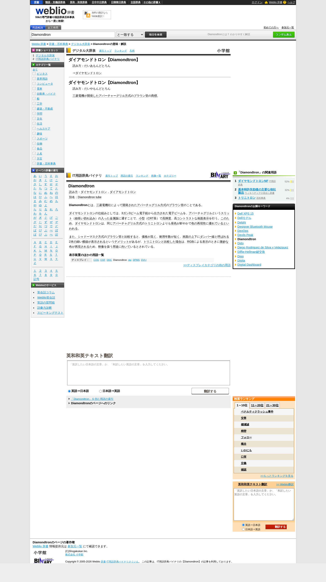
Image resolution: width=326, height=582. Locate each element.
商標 (154, 95)
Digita (241, 260)
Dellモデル (244, 218)
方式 (128, 95)
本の (74, 241)
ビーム (135, 213)
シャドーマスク (88, 236)
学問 (39, 113)
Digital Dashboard (249, 264)
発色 (174, 223)
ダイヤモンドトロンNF (253, 181)
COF (102, 260)
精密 (243, 430)
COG (96, 260)
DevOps (242, 230)
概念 (243, 443)
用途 (116, 246)
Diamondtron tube (89, 197)
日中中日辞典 (99, 2)
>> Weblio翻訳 (285, 484)
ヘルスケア (43, 128)
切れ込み (89, 218)
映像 (101, 246)
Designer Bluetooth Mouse (255, 226)
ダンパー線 (207, 236)
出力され (159, 213)
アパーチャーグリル (112, 95)
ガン (126, 213)
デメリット (121, 241)
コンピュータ (45, 83)
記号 (36, 279)
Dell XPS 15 (245, 213)
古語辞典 (136, 2)
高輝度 (166, 218)
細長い (79, 218)
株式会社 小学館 (74, 554)
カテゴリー (170, 175)
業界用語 (42, 78)
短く (177, 236)
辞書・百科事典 (58, 44)
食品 (39, 148)
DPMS (136, 260)
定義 (243, 463)
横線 (85, 241)
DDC (109, 260)
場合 (178, 241)
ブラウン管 (141, 95)
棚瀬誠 (245, 424)
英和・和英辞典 (78, 2)
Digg (240, 256)
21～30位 (272, 405)
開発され (128, 205)
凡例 (132, 50)
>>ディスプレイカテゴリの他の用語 (207, 265)
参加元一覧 (288, 27)
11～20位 (257, 405)
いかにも (246, 450)
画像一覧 (156, 175)
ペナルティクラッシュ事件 (257, 411)
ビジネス (42, 73)
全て (35, 69)
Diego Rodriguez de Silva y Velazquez (262, 247)
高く (153, 236)
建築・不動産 (45, 108)
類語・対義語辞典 (55, 2)
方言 (39, 158)
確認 (243, 469)
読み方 (73, 192)
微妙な (224, 241)
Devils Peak (245, 235)
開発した (93, 95)
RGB (190, 241)
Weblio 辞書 (275, 2)
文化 (39, 118)
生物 (39, 143)
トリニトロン (153, 223)
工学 (39, 103)
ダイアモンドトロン (123, 192)
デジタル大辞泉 (80, 44)
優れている (216, 223)
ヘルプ (291, 2)
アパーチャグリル (200, 213)
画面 (200, 218)
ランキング (120, 50)
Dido (240, 243)
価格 (145, 236)
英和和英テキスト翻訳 (89, 355)
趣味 (39, 133)
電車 (39, 88)
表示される (98, 241)
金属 (113, 218)
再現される (82, 246)
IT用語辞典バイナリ (87, 175)
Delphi (241, 222)
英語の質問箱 (46, 302)
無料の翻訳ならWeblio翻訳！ (100, 14)
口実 (243, 456)
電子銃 (143, 213)
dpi (129, 260)
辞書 (36, 2)
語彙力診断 (44, 307)
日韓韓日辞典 (118, 2)
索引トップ (105, 50)
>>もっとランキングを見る (277, 475)
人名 (39, 153)
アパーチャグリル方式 (151, 205)
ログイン (257, 2)
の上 (191, 236)
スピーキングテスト (50, 312)
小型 (142, 218)
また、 (73, 236)
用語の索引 (127, 175)
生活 (39, 123)
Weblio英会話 (46, 297)
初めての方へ (271, 27)
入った (105, 218)
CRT (151, 218)
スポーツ (42, 138)
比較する (130, 236)
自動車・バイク (46, 93)
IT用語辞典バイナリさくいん (122, 561)
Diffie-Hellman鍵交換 (251, 251)
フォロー (246, 437)
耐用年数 (165, 236)
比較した (169, 241)
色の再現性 (198, 223)
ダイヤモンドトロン (88, 73)
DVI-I (143, 260)
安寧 (243, 418)
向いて (125, 246)
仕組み (102, 213)
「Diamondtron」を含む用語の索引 (92, 398)
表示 (206, 218)
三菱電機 (78, 95)
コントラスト (185, 218)
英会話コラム (46, 292)
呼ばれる (223, 236)
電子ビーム (175, 213)
